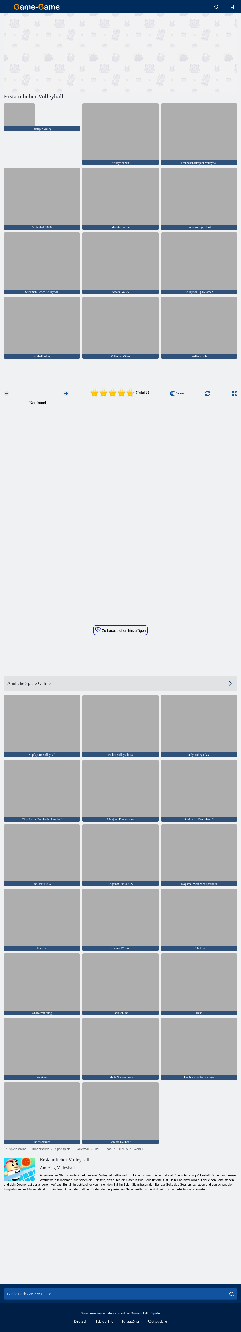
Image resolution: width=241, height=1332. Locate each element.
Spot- (108, 1149)
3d (96, 1149)
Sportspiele (62, 1149)
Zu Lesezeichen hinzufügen (120, 630)
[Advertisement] (62, 52)
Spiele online (17, 1149)
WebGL (138, 1149)
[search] (231, 1294)
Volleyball (82, 1149)
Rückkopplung (157, 1321)
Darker (177, 393)
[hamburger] (6, 7)
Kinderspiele (40, 1149)
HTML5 (122, 1149)
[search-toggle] (216, 7)
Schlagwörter (130, 1321)
